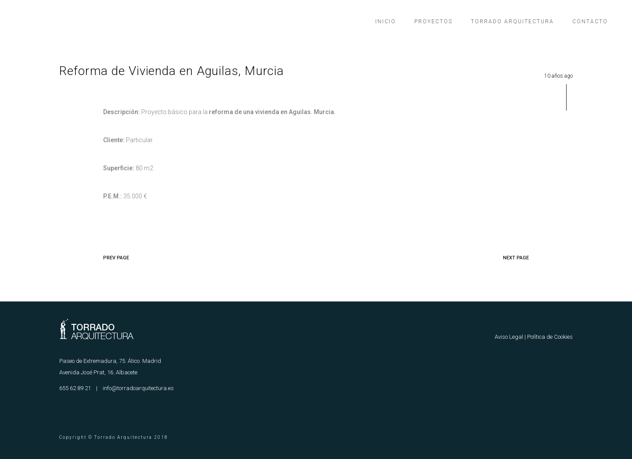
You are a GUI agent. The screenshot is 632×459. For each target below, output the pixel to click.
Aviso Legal (509, 336)
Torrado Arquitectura (512, 21)
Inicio (385, 21)
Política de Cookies (550, 336)
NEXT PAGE (516, 258)
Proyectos (433, 21)
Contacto (590, 21)
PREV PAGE (116, 258)
